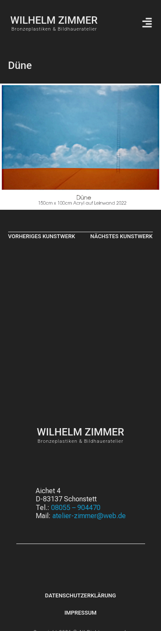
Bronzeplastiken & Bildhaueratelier (54, 29)
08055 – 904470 (75, 508)
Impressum (80, 612)
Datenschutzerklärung (80, 595)
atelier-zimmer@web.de (89, 516)
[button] (146, 23)
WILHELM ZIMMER (53, 20)
